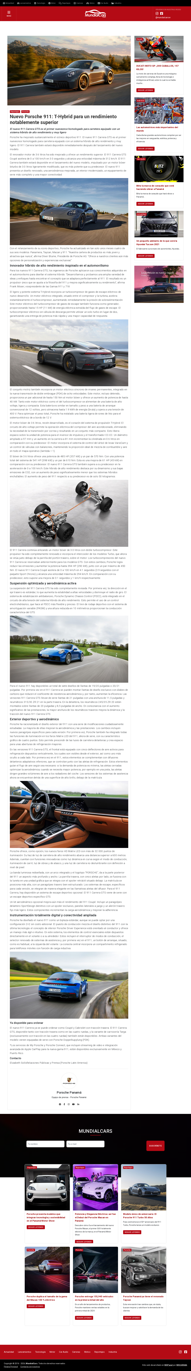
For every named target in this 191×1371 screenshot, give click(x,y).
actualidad (141, 214)
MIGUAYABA (181, 1365)
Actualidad (9, 1352)
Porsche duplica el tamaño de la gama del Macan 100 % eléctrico (47, 1298)
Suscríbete (155, 1146)
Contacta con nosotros (30, 1367)
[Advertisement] (95, 28)
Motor (52, 1352)
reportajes (15, 112)
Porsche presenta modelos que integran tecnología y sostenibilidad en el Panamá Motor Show (46, 1217)
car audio (141, 159)
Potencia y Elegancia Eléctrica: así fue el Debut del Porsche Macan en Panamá (95, 1217)
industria (140, 101)
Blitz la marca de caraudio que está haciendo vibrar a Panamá (155, 187)
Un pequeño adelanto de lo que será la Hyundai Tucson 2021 (156, 243)
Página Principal (11, 1367)
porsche (25, 112)
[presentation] (126, 1146)
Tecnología (40, 1352)
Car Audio (63, 1352)
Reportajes (99, 1352)
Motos (87, 1352)
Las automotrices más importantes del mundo (157, 129)
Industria (113, 1352)
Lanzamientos (24, 1352)
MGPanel (168, 1365)
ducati (139, 39)
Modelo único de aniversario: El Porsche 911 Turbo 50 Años (139, 1216)
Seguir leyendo (145, 90)
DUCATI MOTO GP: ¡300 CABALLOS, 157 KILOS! (157, 68)
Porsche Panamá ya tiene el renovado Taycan (143, 1298)
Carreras (76, 1352)
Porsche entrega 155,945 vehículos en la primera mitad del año (94, 1298)
